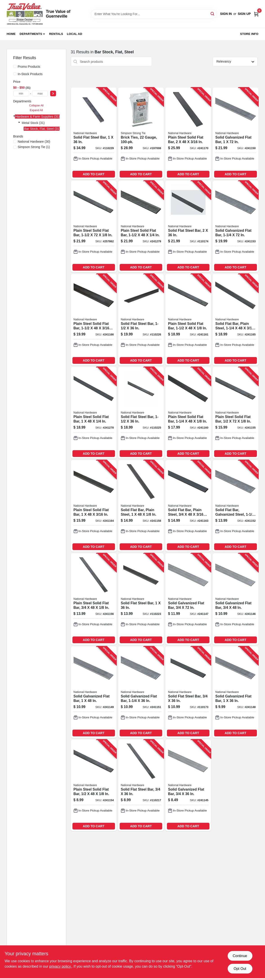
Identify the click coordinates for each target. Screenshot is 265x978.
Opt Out (240, 969)
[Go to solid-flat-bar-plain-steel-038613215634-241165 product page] (235, 319)
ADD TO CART (93, 174)
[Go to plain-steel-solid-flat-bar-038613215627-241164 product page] (94, 506)
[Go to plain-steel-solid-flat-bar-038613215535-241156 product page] (94, 599)
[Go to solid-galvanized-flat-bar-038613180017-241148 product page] (235, 692)
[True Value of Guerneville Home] (25, 14)
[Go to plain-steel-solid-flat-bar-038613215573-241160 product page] (188, 413)
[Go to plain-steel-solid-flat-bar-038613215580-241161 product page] (188, 319)
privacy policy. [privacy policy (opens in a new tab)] (60, 966)
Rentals (56, 34)
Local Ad (74, 34)
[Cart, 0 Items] (256, 13)
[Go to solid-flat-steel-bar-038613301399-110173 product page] (188, 692)
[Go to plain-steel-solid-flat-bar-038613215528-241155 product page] (235, 413)
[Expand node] (14, 116)
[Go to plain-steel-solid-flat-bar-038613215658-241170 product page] (188, 133)
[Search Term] (154, 13)
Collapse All (36, 105)
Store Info (249, 34)
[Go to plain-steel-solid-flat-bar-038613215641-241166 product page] (94, 319)
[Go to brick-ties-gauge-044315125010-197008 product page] (141, 133)
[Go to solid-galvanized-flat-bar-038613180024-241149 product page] (94, 692)
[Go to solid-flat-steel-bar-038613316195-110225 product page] (141, 413)
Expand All (36, 110)
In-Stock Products (30, 74)
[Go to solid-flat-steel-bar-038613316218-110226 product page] (141, 319)
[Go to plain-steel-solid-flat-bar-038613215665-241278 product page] (94, 413)
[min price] (21, 93)
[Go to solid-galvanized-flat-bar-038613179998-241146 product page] (235, 599)
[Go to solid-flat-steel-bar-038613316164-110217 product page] (141, 785)
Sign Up (244, 14)
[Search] (212, 13)
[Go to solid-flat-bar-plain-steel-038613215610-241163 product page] (188, 506)
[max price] (40, 93)
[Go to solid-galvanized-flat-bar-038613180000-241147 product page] (188, 599)
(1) (34, 147)
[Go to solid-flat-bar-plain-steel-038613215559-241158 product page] (141, 506)
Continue (240, 956)
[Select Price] (53, 93)
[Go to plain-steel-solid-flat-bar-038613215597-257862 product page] (94, 226)
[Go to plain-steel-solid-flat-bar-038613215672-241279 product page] (141, 226)
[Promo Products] (14, 66)
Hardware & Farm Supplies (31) (38, 116)
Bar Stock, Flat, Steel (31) (42, 128)
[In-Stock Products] (14, 73)
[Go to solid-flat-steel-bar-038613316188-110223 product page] (141, 599)
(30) (34, 141)
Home (11, 34)
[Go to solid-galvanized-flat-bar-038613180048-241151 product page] (141, 692)
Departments (31, 34)
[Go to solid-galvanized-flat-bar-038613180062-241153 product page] (235, 226)
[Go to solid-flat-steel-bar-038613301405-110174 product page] (188, 226)
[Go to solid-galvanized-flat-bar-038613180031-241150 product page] (235, 133)
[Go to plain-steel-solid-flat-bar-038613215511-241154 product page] (94, 785)
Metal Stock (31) (33, 123)
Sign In (226, 14)
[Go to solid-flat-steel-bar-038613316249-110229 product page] (94, 133)
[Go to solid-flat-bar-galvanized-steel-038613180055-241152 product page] (235, 506)
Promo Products (29, 66)
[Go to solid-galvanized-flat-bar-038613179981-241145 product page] (188, 785)
